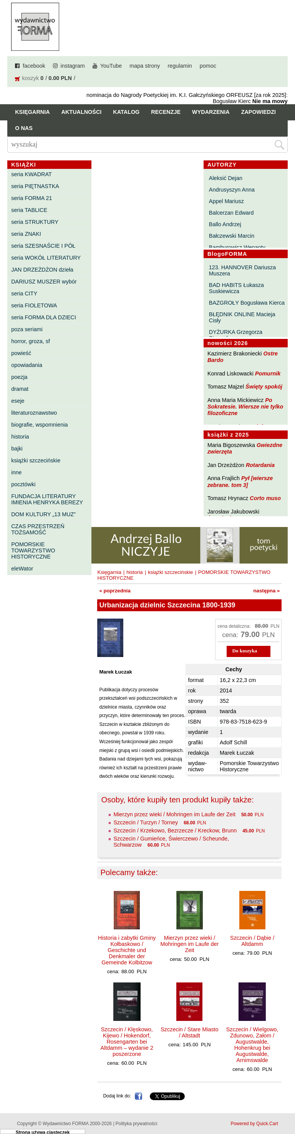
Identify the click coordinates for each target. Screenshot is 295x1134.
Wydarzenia (211, 112)
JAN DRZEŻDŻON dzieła (42, 270)
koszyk (30, 78)
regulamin (180, 66)
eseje (17, 401)
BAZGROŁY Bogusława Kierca (247, 303)
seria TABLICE (29, 210)
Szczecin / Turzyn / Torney (145, 822)
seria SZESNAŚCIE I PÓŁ (43, 246)
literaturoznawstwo (34, 413)
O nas (24, 128)
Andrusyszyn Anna (232, 190)
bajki (17, 448)
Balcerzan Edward (231, 213)
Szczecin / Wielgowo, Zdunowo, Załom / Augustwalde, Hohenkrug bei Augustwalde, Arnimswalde (252, 1044)
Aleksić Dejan (225, 178)
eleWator (22, 568)
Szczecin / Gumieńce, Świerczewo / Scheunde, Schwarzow (171, 841)
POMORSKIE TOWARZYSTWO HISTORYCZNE (33, 550)
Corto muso (265, 498)
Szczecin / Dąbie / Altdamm (252, 941)
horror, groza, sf (30, 341)
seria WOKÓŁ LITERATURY (46, 258)
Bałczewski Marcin (231, 236)
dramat (19, 389)
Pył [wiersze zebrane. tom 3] (240, 481)
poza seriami (27, 329)
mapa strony (144, 66)
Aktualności (81, 112)
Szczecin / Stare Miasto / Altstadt (189, 1032)
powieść (21, 353)
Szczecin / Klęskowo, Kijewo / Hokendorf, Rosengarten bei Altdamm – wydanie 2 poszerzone (126, 1041)
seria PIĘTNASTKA (35, 186)
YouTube (111, 66)
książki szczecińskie (35, 460)
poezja (19, 377)
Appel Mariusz (226, 201)
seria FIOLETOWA (34, 305)
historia (20, 437)
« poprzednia (114, 591)
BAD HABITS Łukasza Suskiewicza (236, 288)
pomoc (208, 66)
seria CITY (24, 293)
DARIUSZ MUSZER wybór (43, 281)
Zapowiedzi (258, 112)
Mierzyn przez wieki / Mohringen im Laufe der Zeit (174, 814)
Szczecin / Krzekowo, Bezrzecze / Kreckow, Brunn (175, 830)
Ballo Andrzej (225, 224)
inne (16, 472)
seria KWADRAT (31, 174)
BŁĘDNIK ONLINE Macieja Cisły (242, 317)
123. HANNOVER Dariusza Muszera (242, 270)
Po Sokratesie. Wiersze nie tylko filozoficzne (245, 407)
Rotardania (260, 465)
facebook (34, 66)
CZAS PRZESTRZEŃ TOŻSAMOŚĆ (37, 529)
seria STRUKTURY (34, 222)
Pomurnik (267, 373)
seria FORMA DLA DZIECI (43, 317)
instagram (73, 66)
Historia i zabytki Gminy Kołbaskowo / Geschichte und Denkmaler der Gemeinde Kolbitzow (127, 950)
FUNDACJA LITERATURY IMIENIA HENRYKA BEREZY (47, 499)
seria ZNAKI (26, 234)
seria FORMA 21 (31, 198)
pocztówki (23, 484)
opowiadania (26, 365)
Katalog (126, 112)
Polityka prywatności (136, 1123)
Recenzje (166, 112)
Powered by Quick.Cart (254, 1123)
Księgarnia (32, 112)
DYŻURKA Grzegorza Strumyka (235, 335)
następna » (267, 591)
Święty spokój (263, 387)
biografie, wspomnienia (39, 425)
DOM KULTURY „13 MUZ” (43, 514)
